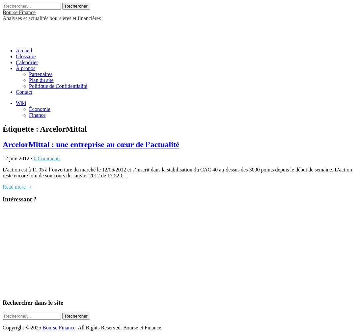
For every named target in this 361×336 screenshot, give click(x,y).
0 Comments (47, 158)
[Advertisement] (80, 31)
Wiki (21, 103)
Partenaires (40, 74)
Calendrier (27, 62)
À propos (25, 68)
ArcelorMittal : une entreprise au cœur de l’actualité (91, 144)
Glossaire (26, 56)
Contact (24, 92)
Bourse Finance (19, 12)
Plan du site (41, 80)
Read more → (17, 187)
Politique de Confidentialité (58, 86)
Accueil (24, 50)
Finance (37, 115)
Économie (39, 109)
